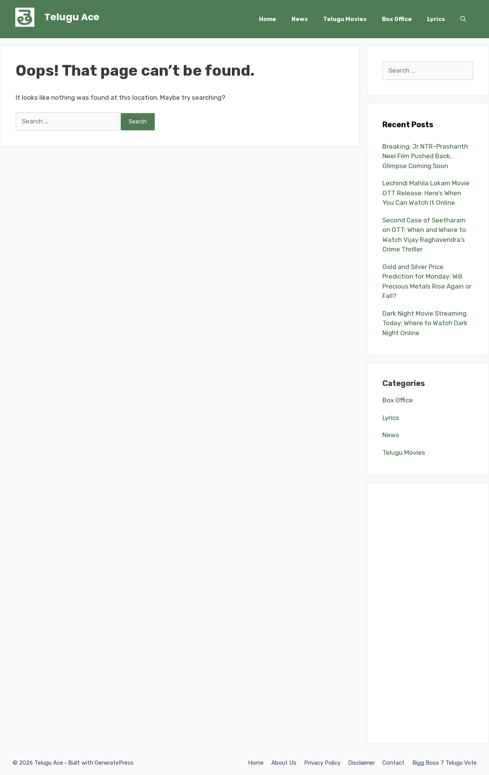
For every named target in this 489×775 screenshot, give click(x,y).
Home (267, 19)
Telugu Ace (71, 17)
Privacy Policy (322, 762)
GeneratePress (114, 762)
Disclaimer (361, 762)
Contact (393, 762)
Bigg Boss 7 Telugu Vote (444, 762)
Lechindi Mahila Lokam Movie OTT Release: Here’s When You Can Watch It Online (426, 192)
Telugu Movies (345, 19)
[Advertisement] (427, 613)
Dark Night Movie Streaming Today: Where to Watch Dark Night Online (425, 323)
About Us (283, 762)
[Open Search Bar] (463, 19)
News (299, 19)
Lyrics (436, 19)
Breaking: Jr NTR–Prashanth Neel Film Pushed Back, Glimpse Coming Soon (425, 156)
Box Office (397, 19)
